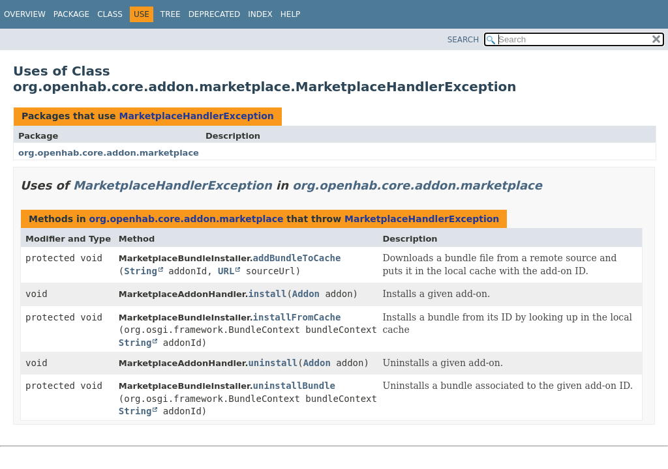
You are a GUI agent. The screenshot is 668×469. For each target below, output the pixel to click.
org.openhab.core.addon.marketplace (108, 153)
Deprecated (215, 14)
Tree (170, 14)
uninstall (272, 363)
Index (260, 14)
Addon (306, 294)
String (140, 271)
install (267, 294)
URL (226, 271)
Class (110, 14)
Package (71, 14)
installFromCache (297, 317)
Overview (25, 14)
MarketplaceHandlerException (196, 116)
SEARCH (463, 39)
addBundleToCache (297, 258)
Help (291, 14)
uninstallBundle (294, 385)
